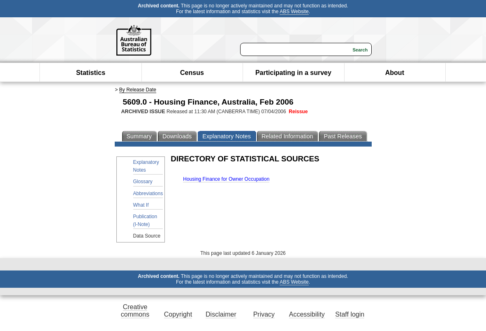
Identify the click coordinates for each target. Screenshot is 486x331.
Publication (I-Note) (145, 220)
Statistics (90, 72)
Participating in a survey (293, 72)
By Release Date (137, 90)
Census (192, 72)
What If (141, 205)
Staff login (349, 314)
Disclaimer (221, 314)
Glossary (143, 181)
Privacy (264, 314)
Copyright (178, 314)
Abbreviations (148, 193)
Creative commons (135, 310)
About (394, 72)
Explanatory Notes (146, 166)
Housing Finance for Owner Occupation (226, 179)
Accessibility (307, 314)
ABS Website (294, 11)
